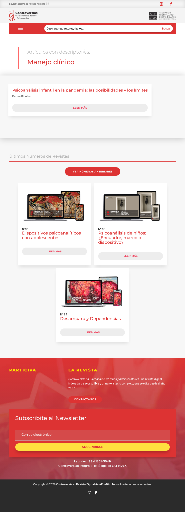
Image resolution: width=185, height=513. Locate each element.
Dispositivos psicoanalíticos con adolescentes (51, 235)
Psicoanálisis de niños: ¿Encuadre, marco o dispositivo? (122, 237)
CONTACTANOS (85, 399)
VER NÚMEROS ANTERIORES (92, 171)
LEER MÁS (55, 251)
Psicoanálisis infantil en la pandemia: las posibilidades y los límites (80, 90)
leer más (80, 107)
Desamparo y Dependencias (90, 318)
